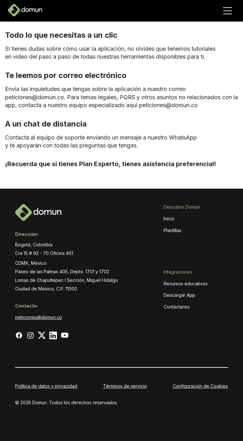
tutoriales (202, 48)
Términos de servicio (125, 386)
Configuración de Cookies (200, 386)
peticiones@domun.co (34, 97)
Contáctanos (177, 306)
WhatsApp (183, 137)
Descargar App (179, 295)
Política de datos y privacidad (46, 386)
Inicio (169, 218)
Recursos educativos (186, 283)
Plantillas (172, 230)
